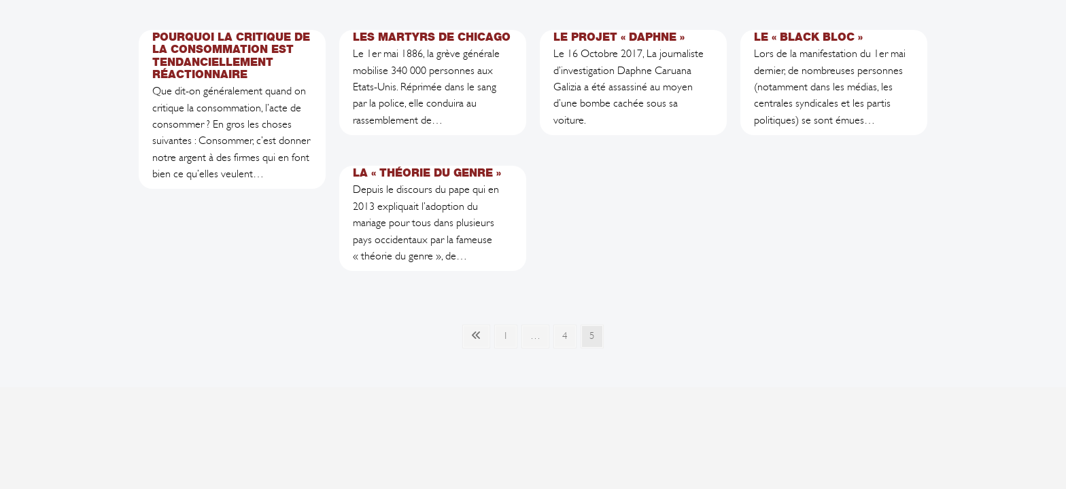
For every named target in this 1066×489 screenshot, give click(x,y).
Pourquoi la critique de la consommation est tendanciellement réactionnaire (231, 56)
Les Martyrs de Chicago (432, 37)
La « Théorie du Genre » (427, 172)
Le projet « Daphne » (619, 37)
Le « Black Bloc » (808, 37)
